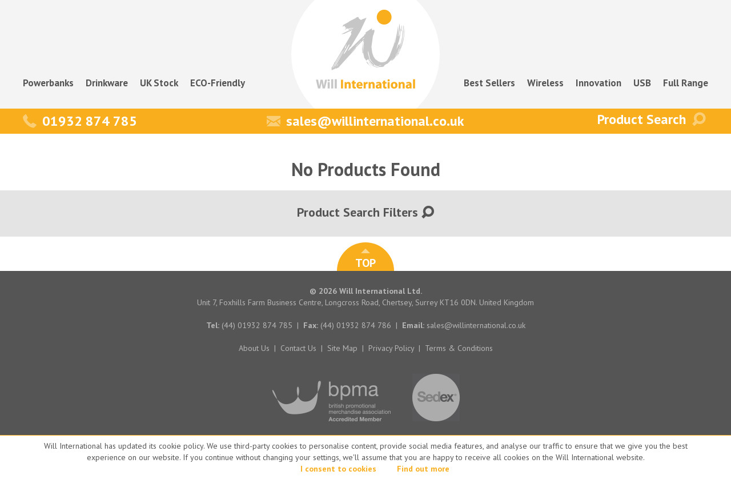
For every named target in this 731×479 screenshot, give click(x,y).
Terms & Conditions (459, 348)
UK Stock (159, 83)
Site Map (342, 348)
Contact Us (298, 348)
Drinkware (107, 83)
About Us (254, 348)
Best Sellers (489, 83)
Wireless (545, 83)
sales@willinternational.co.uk (365, 121)
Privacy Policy (391, 348)
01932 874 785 (80, 121)
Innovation (598, 83)
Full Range (685, 83)
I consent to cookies (338, 469)
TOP (365, 259)
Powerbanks (48, 83)
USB (642, 83)
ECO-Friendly (217, 83)
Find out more (423, 469)
